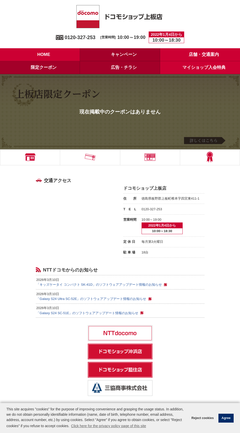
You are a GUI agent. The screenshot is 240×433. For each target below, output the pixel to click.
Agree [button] (226, 418)
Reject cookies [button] (202, 418)
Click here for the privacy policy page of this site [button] (108, 426)
